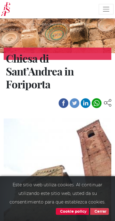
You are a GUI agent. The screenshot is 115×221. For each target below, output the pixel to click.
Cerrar (99, 211)
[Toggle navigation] (106, 9)
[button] (107, 102)
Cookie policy (72, 211)
